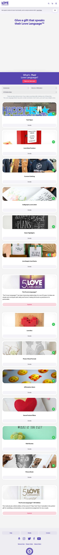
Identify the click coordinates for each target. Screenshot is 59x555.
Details (29, 125)
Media (29, 533)
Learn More (39, 10)
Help (11, 533)
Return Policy (37, 544)
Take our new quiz (29, 81)
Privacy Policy (29, 544)
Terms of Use (21, 544)
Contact (48, 533)
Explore (29, 304)
